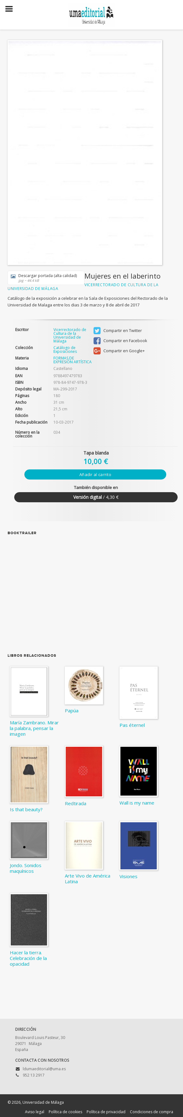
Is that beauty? (26, 809)
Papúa (71, 710)
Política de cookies (65, 1111)
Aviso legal (34, 1111)
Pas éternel (132, 725)
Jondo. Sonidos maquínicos (25, 868)
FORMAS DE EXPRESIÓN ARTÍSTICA (72, 360)
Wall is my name (136, 803)
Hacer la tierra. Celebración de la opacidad (28, 958)
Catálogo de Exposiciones (65, 349)
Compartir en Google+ (119, 351)
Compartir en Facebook (120, 341)
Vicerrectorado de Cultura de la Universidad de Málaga (69, 335)
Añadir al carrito (95, 474)
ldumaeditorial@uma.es (44, 1069)
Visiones (128, 876)
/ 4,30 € (96, 497)
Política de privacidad (106, 1111)
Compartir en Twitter (118, 331)
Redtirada (75, 803)
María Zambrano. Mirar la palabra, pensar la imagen (34, 728)
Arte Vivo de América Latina (87, 878)
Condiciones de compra (151, 1111)
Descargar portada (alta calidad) (44, 278)
